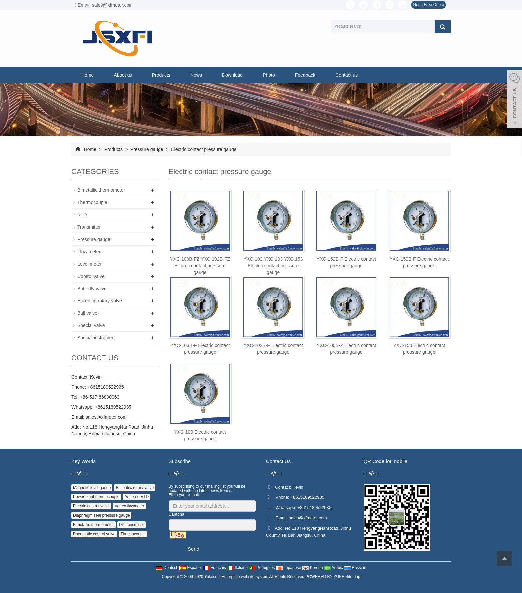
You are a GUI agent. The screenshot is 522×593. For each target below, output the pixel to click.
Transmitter (89, 227)
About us (123, 75)
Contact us (346, 75)
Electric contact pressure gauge (203, 149)
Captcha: (177, 514)
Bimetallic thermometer (101, 190)
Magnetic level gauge (92, 487)
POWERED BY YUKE (325, 576)
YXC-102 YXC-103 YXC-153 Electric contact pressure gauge (273, 265)
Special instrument (96, 337)
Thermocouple (92, 202)
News (196, 75)
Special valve (91, 325)
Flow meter (88, 251)
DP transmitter (131, 524)
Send (193, 549)
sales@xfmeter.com (106, 417)
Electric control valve (91, 506)
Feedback (305, 75)
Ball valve (87, 313)
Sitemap (353, 576)
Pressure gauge (147, 149)
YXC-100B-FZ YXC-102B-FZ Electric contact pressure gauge (200, 265)
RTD (82, 214)
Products (161, 75)
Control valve (91, 276)
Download (232, 75)
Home (87, 75)
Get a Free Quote (428, 4)
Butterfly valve (92, 288)
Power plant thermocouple (96, 496)
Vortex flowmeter (129, 506)
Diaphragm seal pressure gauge (101, 515)
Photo (269, 75)
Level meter (89, 264)
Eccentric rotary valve (99, 300)
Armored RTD (136, 496)
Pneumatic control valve (94, 534)
